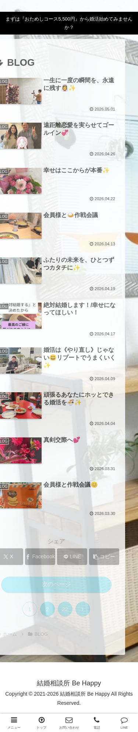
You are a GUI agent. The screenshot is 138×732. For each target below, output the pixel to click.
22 (51, 609)
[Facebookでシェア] (26, 556)
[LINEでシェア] (58, 556)
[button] (90, 556)
